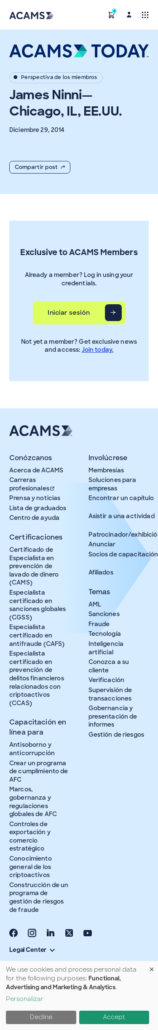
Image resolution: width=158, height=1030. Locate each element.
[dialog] (79, 995)
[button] (112, 14)
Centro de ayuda (34, 518)
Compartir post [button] (40, 167)
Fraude (99, 624)
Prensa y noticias (34, 498)
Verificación (106, 680)
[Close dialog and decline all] (151, 966)
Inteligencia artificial (106, 648)
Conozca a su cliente (108, 666)
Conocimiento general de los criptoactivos (30, 867)
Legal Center (32, 950)
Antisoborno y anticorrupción (32, 749)
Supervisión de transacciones (110, 694)
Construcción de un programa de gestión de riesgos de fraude (39, 897)
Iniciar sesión (69, 312)
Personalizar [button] (24, 999)
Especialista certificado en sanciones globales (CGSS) (37, 605)
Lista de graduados (38, 508)
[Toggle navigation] (145, 14)
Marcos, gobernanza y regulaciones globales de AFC (33, 801)
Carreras (32, 484)
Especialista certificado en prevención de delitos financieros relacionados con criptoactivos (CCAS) (36, 678)
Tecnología (104, 633)
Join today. (98, 349)
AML (94, 604)
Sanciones (104, 614)
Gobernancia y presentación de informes (112, 716)
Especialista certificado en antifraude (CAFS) (36, 635)
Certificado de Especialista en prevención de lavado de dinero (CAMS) (34, 566)
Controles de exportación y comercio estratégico (30, 836)
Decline (41, 1017)
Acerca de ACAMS (36, 470)
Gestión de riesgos (116, 734)
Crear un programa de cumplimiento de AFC (38, 771)
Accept (114, 1017)
